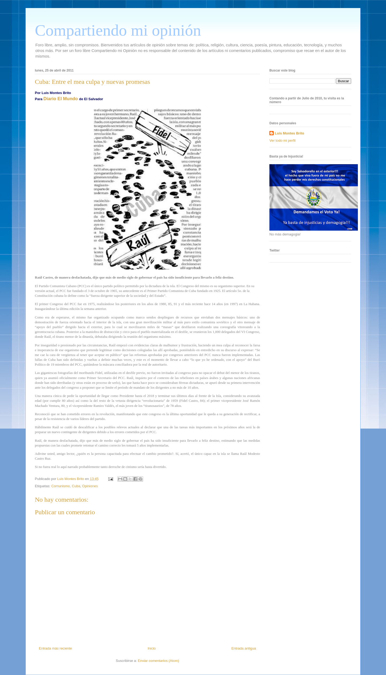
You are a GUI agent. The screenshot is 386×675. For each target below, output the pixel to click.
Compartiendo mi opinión (118, 30)
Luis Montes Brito (71, 479)
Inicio (152, 648)
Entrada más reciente (55, 648)
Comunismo (60, 486)
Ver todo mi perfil (282, 140)
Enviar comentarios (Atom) (158, 661)
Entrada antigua (243, 648)
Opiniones (90, 486)
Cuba (76, 486)
